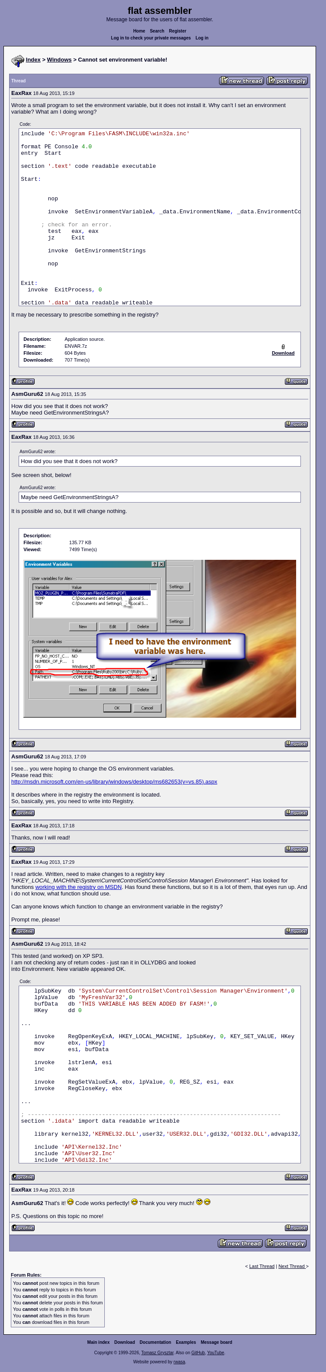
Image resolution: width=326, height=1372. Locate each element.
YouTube (215, 1352)
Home (139, 31)
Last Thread (262, 1266)
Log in (202, 38)
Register (177, 31)
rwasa (179, 1361)
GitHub (198, 1352)
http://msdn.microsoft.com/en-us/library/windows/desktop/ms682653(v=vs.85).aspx (114, 781)
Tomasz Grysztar (157, 1352)
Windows (59, 59)
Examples (186, 1342)
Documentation (155, 1342)
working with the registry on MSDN (79, 887)
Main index (98, 1342)
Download (124, 1342)
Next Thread (292, 1266)
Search (157, 31)
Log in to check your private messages (151, 38)
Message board (216, 1342)
